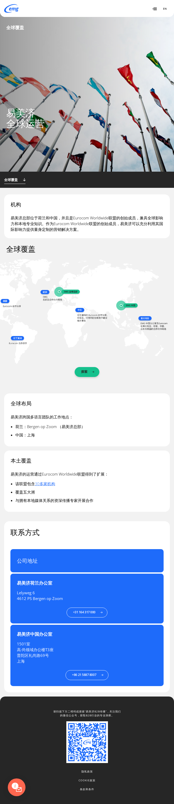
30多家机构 (45, 483)
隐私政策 (87, 771)
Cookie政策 (87, 780)
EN (165, 8)
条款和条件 (87, 789)
